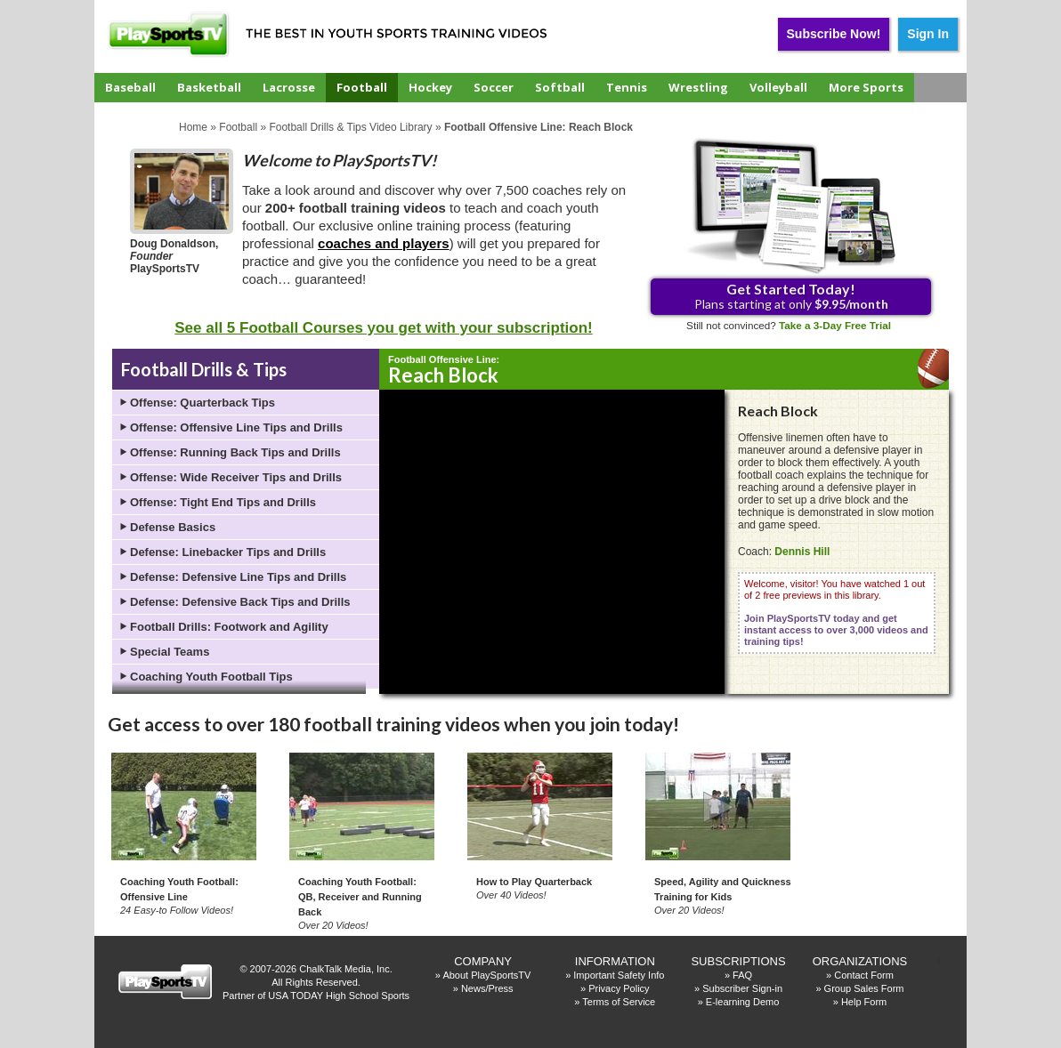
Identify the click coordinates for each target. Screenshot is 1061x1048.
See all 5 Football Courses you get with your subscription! (383, 327)
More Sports (866, 87)
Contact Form (864, 975)
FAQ (742, 975)
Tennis (626, 87)
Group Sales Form (864, 988)
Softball (560, 87)
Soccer (494, 87)
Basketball (209, 87)
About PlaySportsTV (486, 975)
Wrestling (698, 87)
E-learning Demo (743, 1001)
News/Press (487, 988)
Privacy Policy (618, 988)
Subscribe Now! (834, 34)
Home (193, 127)
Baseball (130, 87)
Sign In (928, 34)
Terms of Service (618, 1001)
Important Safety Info (618, 975)
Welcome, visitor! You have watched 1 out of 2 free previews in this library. (836, 612)
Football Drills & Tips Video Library (350, 127)
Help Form (864, 1001)
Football (361, 87)
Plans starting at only (791, 295)
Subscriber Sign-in (742, 988)
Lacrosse (289, 87)
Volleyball (778, 87)
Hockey (430, 87)
